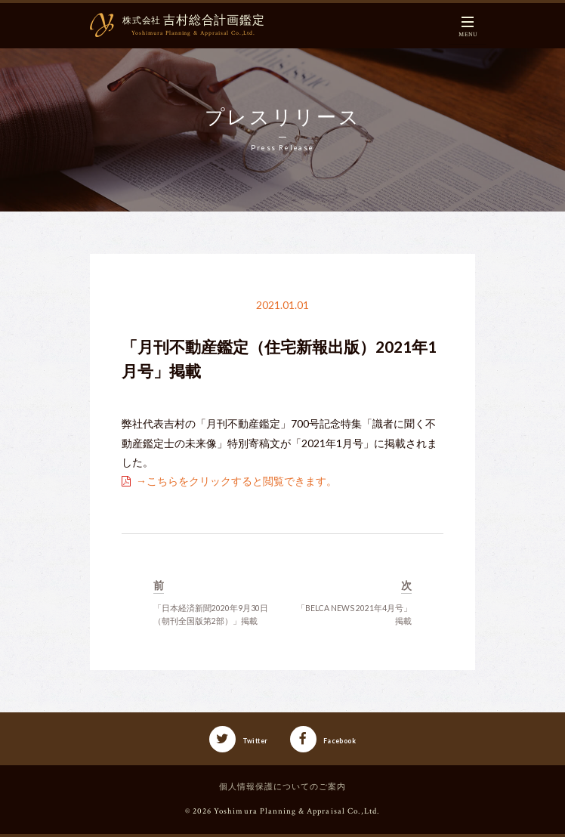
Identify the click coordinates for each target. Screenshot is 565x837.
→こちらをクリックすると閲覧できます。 (236, 480)
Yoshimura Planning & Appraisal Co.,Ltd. (297, 811)
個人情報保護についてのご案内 (283, 787)
